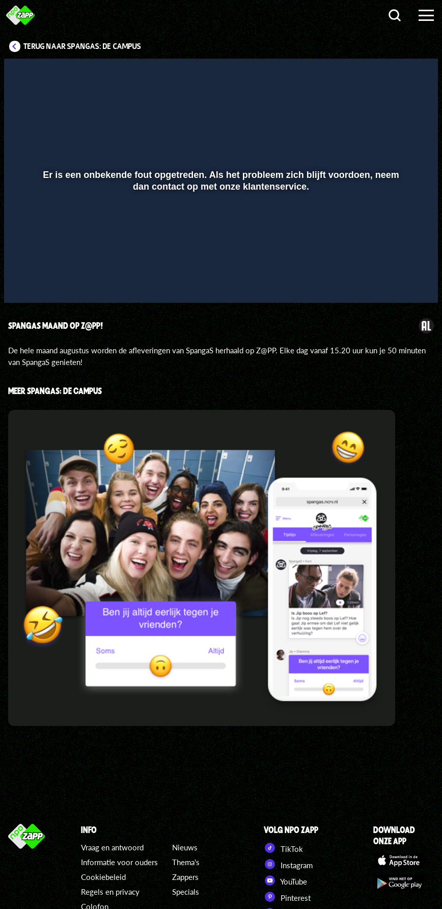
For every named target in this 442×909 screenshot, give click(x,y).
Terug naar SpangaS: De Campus (82, 46)
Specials (185, 891)
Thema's (186, 862)
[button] (24, 280)
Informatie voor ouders (119, 862)
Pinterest (287, 897)
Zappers (185, 876)
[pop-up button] (396, 280)
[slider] (219, 259)
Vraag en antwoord (112, 847)
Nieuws (185, 847)
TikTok (283, 848)
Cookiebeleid (103, 876)
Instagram (288, 864)
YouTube (285, 880)
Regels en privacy (110, 891)
